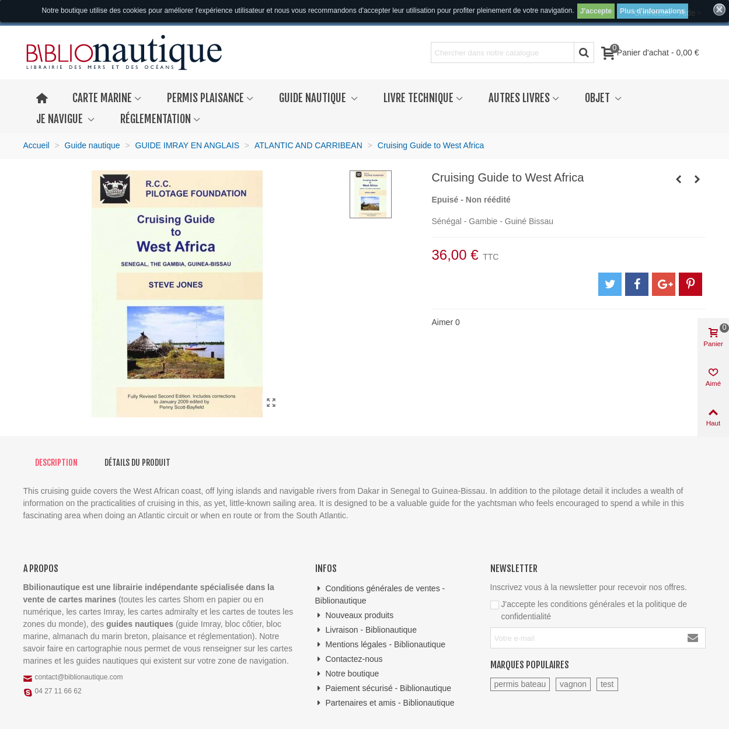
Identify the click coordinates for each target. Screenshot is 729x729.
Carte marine (102, 98)
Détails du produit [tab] (137, 463)
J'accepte (596, 11)
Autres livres (519, 98)
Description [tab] (56, 463)
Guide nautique (313, 98)
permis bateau (520, 684)
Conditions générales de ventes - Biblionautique (380, 593)
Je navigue (60, 119)
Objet (598, 98)
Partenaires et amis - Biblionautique (385, 703)
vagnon (573, 684)
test (607, 684)
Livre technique (418, 98)
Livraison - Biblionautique (366, 630)
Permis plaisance (205, 98)
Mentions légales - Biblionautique (380, 645)
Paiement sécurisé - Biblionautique (383, 688)
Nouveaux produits (354, 615)
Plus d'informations (652, 11)
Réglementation (155, 119)
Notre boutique (347, 674)
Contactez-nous (349, 659)
